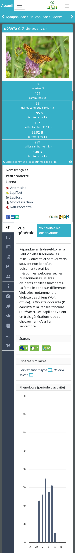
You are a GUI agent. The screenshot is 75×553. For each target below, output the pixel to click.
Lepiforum (15, 197)
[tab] (8, 227)
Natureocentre (19, 207)
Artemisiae (16, 188)
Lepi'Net (14, 192)
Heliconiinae (38, 17)
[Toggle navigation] (19, 6)
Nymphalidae (16, 17)
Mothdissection (19, 202)
